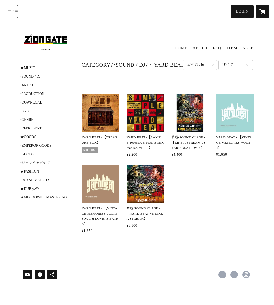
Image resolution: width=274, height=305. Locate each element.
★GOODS (28, 137)
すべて (227, 65)
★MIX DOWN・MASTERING (43, 197)
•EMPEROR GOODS (36, 145)
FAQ (217, 48)
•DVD (24, 111)
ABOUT (200, 48)
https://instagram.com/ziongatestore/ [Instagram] (246, 274)
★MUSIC (27, 68)
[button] (242, 11)
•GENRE (26, 120)
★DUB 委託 (29, 189)
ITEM (232, 48)
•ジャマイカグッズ (35, 163)
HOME (181, 48)
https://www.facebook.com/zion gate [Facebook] (222, 274)
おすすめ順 (195, 65)
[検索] (11, 11)
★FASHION (29, 171)
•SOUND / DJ (30, 76)
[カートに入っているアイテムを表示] (262, 11)
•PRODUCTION (32, 94)
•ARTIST (27, 85)
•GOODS (27, 154)
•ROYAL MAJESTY (35, 180)
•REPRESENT (30, 128)
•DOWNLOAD (31, 102)
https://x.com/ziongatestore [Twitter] (234, 274)
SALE (248, 48)
